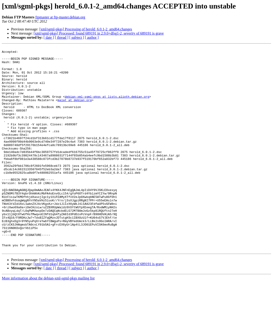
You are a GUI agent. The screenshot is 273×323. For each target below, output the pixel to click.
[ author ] (92, 37)
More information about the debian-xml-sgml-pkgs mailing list (48, 319)
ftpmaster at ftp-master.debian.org (60, 17)
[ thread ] (61, 37)
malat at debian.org (75, 111)
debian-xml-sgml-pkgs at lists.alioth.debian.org (107, 107)
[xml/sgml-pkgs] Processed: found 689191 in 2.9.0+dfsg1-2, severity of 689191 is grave (99, 33)
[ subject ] (76, 37)
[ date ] (49, 37)
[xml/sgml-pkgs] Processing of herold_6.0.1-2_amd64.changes (85, 29)
